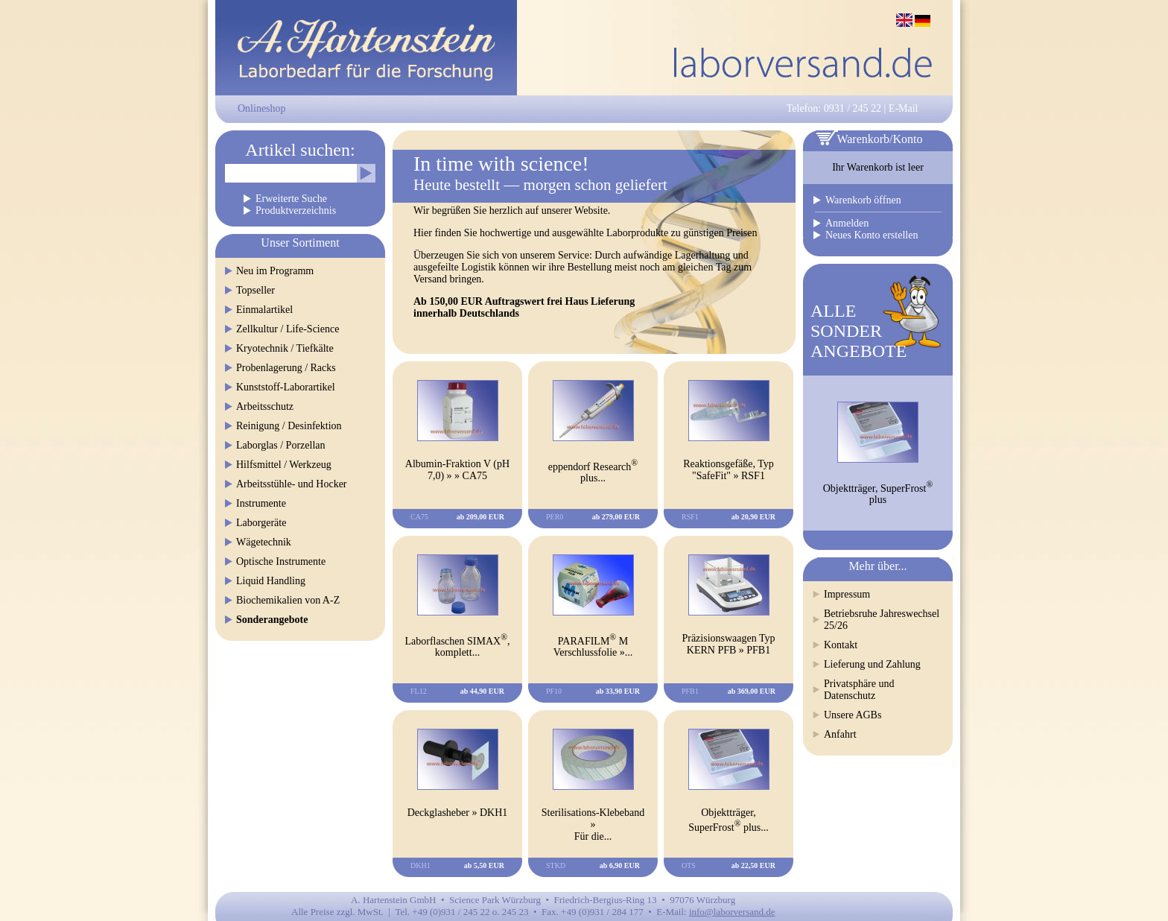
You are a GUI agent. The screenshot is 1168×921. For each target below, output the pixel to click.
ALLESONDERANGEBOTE (858, 331)
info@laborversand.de (732, 911)
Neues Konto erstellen (871, 235)
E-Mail (903, 108)
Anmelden (847, 223)
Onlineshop (262, 108)
